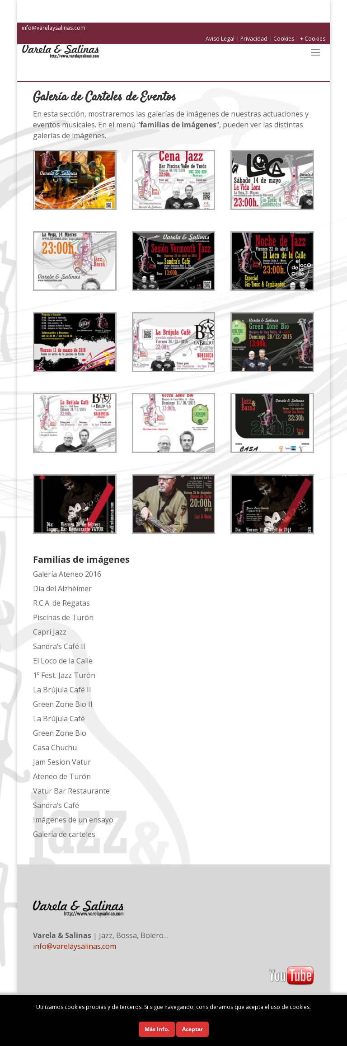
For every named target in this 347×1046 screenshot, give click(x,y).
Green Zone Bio (59, 733)
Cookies (283, 38)
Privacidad (253, 38)
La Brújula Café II (62, 690)
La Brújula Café (59, 719)
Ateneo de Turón (62, 776)
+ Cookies (312, 38)
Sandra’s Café (56, 805)
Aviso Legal (220, 38)
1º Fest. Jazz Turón (64, 675)
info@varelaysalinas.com (53, 28)
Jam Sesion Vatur (62, 762)
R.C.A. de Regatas (61, 603)
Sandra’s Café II (59, 646)
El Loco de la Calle (63, 661)
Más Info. (157, 1029)
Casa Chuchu (55, 747)
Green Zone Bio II (63, 704)
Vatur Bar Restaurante (71, 791)
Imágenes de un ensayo (73, 820)
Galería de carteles (64, 834)
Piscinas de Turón (63, 617)
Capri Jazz (49, 632)
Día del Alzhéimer (62, 588)
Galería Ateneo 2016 (67, 574)
